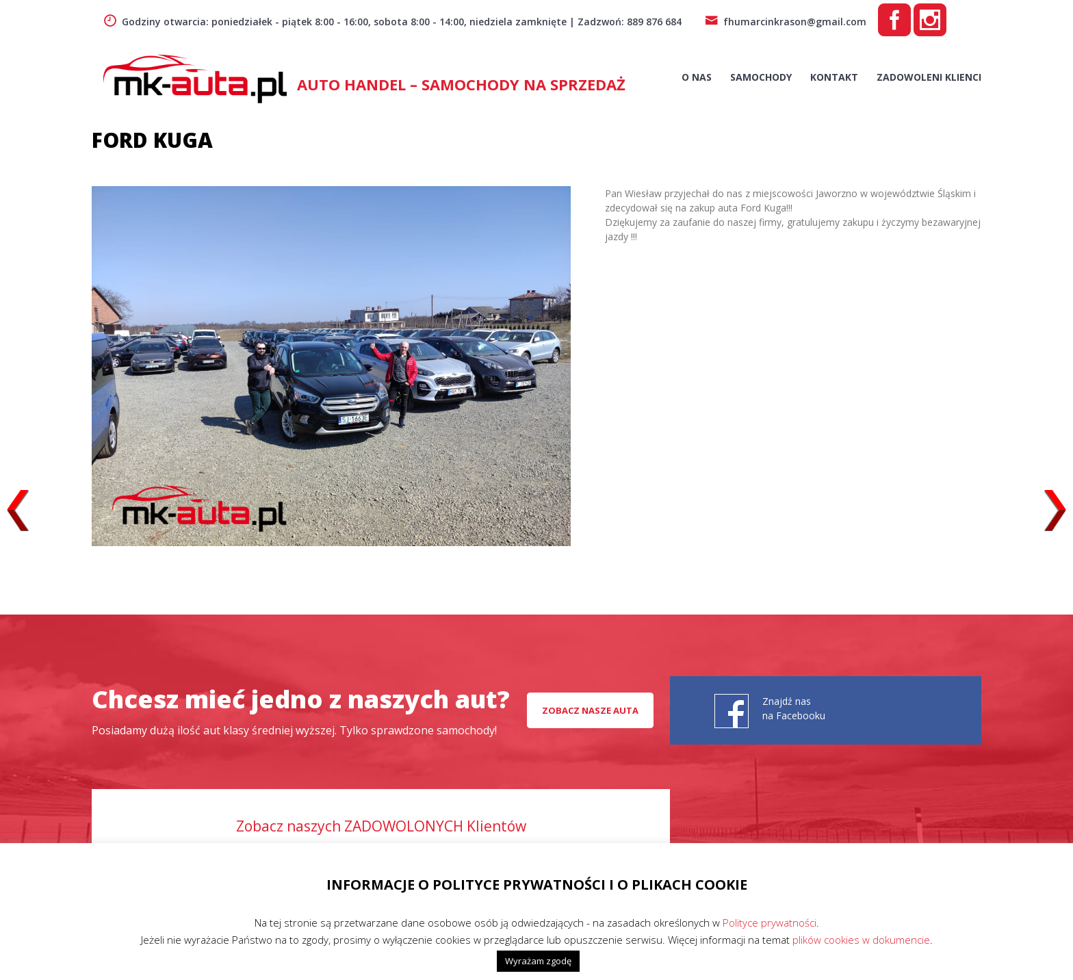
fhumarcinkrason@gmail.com (785, 21)
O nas (697, 76)
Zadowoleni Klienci (929, 76)
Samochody (761, 76)
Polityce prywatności (769, 922)
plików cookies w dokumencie (861, 939)
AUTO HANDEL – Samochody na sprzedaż (461, 84)
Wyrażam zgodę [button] (538, 961)
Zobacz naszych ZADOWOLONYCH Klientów (381, 826)
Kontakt (834, 76)
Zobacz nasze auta (590, 710)
